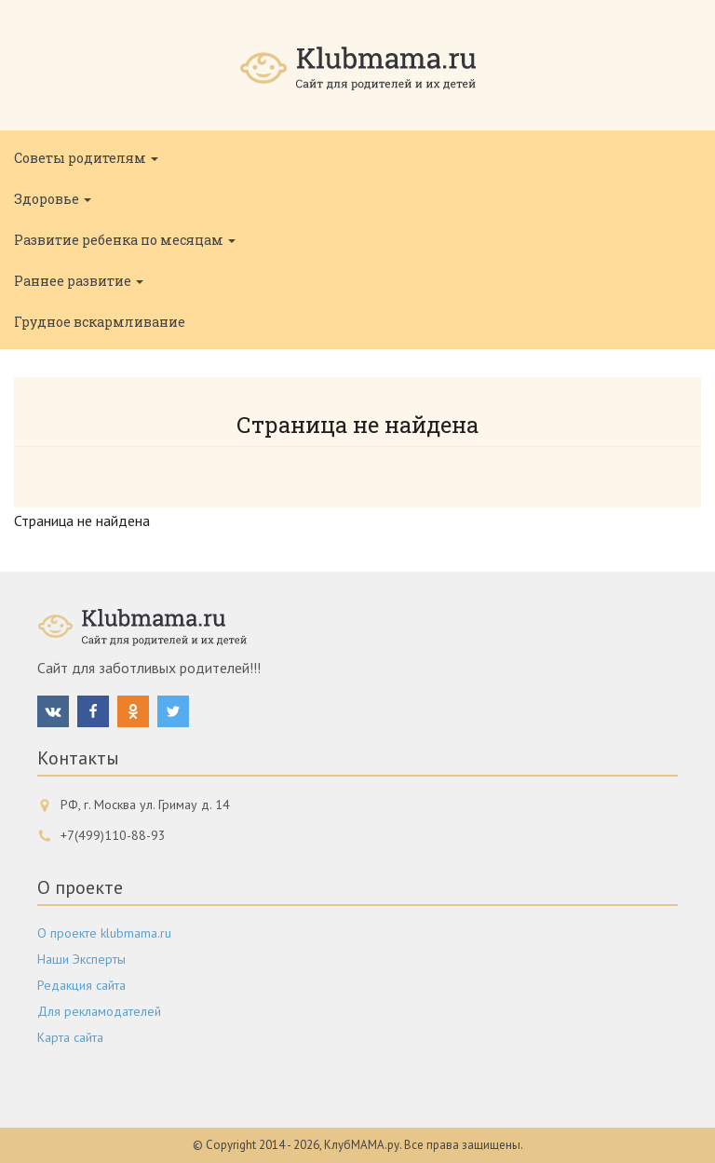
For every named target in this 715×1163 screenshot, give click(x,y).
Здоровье (52, 199)
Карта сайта (70, 1037)
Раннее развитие (78, 281)
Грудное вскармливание (99, 322)
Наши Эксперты (81, 959)
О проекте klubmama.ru (104, 933)
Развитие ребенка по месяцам (125, 240)
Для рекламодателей (99, 1011)
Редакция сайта (81, 985)
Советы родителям (86, 158)
